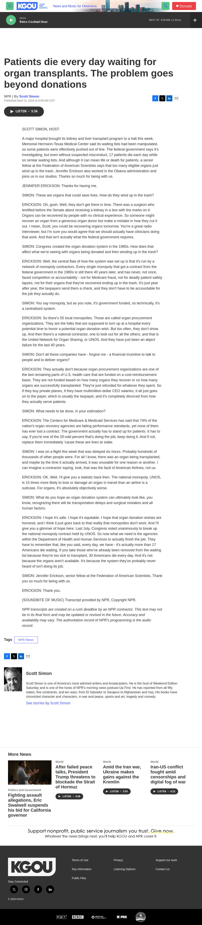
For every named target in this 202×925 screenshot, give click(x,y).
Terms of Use (80, 860)
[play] (11, 20)
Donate (186, 6)
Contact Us (163, 869)
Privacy (118, 860)
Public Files (79, 878)
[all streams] (196, 20)
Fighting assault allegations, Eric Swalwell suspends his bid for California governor (29, 805)
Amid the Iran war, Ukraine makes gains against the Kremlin (122, 774)
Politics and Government (24, 790)
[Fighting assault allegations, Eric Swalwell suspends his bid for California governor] (30, 772)
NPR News (26, 639)
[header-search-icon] (166, 6)
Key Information (81, 869)
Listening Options (124, 869)
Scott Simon (29, 96)
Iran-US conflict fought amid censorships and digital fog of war (168, 774)
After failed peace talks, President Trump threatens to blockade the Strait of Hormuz (75, 776)
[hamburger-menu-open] (10, 6)
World (59, 761)
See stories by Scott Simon (48, 703)
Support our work (166, 860)
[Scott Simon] (13, 679)
